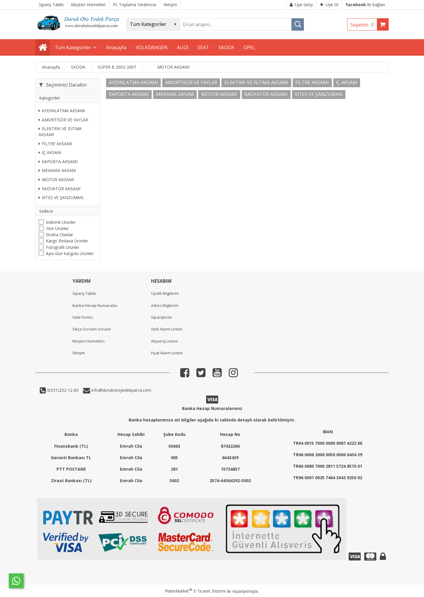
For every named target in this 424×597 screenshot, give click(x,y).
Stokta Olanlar (59, 234)
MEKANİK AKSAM (57, 170)
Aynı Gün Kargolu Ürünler (70, 253)
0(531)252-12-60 (62, 390)
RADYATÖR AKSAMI (59, 188)
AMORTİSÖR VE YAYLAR (63, 120)
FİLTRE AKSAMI (55, 143)
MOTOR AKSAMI (56, 179)
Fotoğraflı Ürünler (63, 247)
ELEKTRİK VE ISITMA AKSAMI (60, 131)
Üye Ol (329, 4)
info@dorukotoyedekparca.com (120, 390)
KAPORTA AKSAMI (58, 161)
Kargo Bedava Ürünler (67, 241)
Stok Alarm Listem (167, 329)
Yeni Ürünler (57, 228)
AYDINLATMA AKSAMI (62, 110)
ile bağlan (365, 4)
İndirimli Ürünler (61, 222)
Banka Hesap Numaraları (94, 305)
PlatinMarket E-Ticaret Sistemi (195, 591)
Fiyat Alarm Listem (167, 352)
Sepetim (363, 25)
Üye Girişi (301, 4)
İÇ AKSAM (50, 152)
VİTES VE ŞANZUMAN (61, 197)
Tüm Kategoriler (73, 47)
